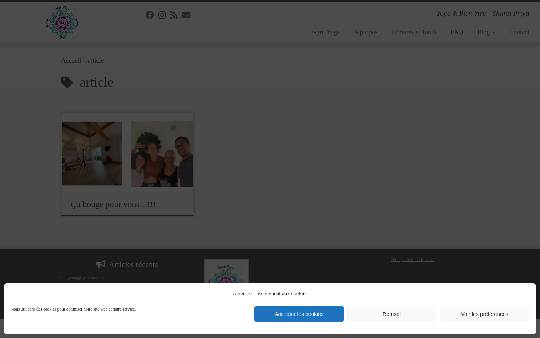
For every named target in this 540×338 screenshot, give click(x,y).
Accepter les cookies (299, 314)
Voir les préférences (485, 314)
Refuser (392, 314)
